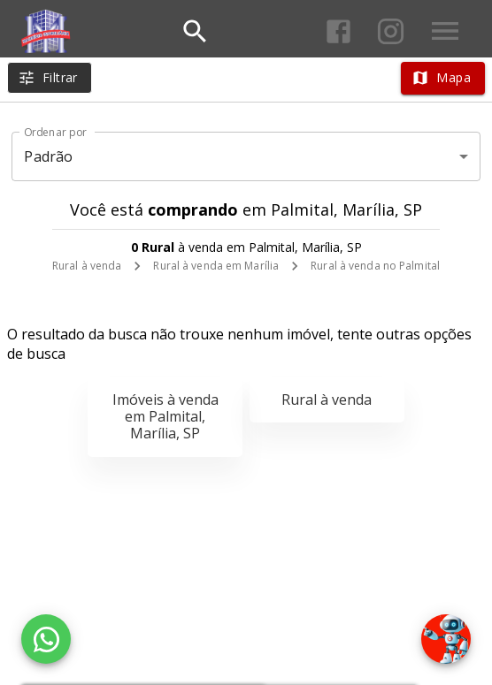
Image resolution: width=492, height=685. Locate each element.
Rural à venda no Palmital (375, 265)
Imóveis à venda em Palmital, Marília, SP (165, 416)
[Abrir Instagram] (390, 31)
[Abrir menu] (445, 31)
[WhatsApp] (46, 639)
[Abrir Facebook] (338, 31)
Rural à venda (86, 265)
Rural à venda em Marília (216, 265)
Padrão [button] (48, 156)
